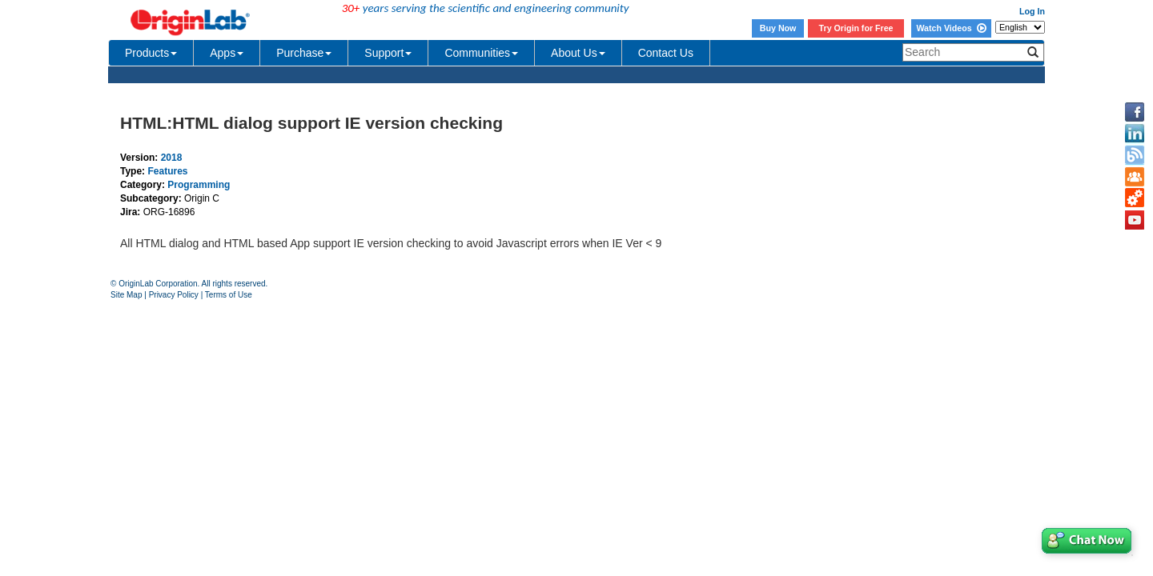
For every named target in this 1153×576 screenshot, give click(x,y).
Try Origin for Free (856, 28)
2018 (172, 157)
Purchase (303, 52)
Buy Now (778, 28)
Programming (198, 184)
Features (167, 171)
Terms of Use (228, 294)
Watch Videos (951, 28)
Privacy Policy (174, 294)
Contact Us (665, 52)
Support (388, 52)
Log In (1032, 11)
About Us (578, 52)
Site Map (126, 294)
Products (151, 52)
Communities (481, 52)
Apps (226, 52)
